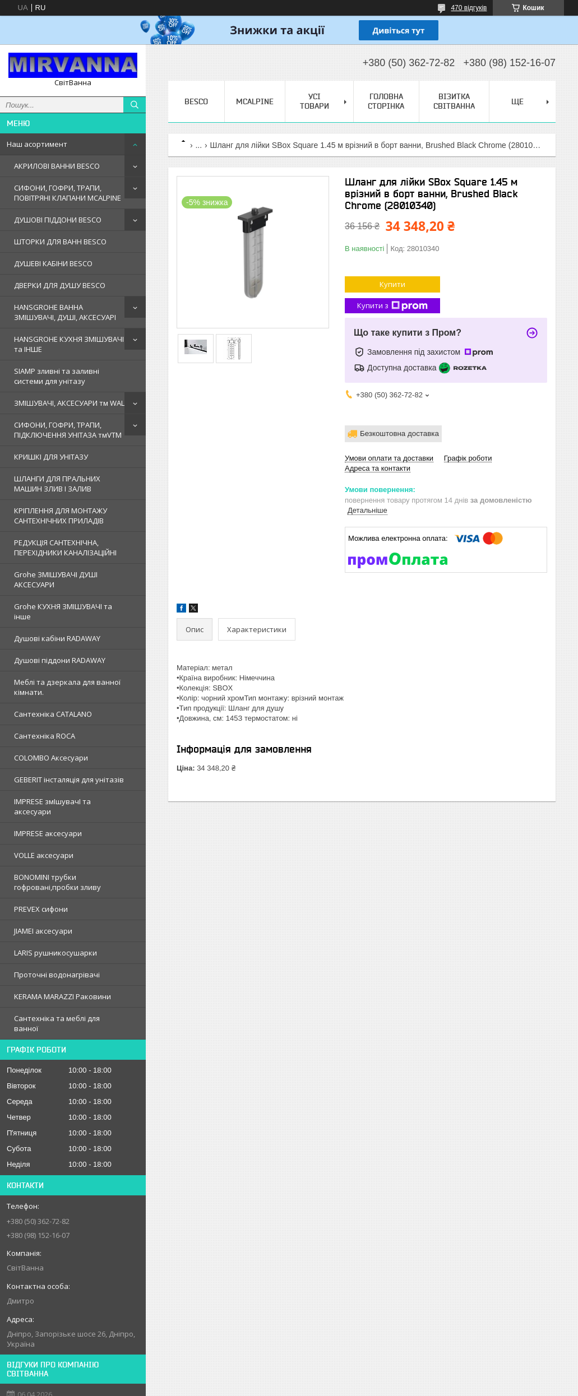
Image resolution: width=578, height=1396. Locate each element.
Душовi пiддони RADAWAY (59, 660)
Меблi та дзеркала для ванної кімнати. (67, 687)
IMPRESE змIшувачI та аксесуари (52, 806)
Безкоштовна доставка (399, 433)
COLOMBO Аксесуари (51, 758)
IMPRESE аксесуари (48, 833)
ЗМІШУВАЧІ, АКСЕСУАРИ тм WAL (69, 403)
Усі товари (314, 101)
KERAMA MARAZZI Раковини (62, 996)
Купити (392, 284)
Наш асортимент (37, 144)
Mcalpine (255, 101)
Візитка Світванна (454, 101)
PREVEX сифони (41, 909)
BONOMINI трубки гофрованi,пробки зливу (57, 882)
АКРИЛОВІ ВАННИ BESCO (57, 166)
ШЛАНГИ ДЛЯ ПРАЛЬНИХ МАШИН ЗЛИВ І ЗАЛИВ (57, 484)
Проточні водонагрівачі (57, 975)
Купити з (392, 305)
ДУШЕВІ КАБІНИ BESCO (53, 263)
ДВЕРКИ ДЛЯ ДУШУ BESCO (59, 285)
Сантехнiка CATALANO (53, 714)
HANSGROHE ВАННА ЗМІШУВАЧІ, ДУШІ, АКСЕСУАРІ (65, 312)
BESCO (196, 101)
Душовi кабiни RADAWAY (57, 638)
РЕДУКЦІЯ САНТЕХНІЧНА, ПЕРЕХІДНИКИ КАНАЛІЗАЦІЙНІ (65, 547)
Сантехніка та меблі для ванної (57, 1023)
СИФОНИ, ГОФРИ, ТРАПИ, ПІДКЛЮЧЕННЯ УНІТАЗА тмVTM (68, 430)
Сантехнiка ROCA (44, 736)
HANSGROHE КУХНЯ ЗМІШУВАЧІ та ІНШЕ (69, 344)
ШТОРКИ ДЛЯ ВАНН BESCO (60, 241)
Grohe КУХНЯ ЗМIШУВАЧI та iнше (63, 611)
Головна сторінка (386, 101)
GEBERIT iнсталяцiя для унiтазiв (69, 779)
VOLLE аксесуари (43, 855)
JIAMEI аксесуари (43, 931)
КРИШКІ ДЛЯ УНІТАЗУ (51, 457)
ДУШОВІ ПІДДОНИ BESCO (57, 220)
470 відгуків (469, 8)
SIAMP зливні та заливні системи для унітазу (56, 376)
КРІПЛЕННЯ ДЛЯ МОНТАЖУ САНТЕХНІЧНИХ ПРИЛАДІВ (60, 515)
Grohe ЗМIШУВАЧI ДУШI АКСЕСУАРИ (56, 579)
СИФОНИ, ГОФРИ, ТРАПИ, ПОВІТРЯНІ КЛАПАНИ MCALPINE (67, 193)
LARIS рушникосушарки (55, 953)
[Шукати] (134, 104)
